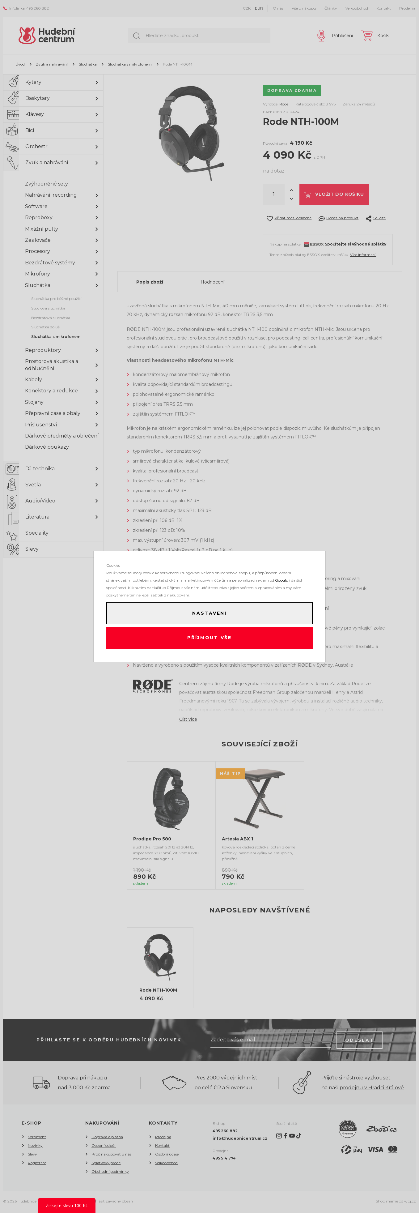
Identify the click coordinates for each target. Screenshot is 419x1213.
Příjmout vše (209, 638)
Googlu (281, 580)
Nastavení (209, 613)
